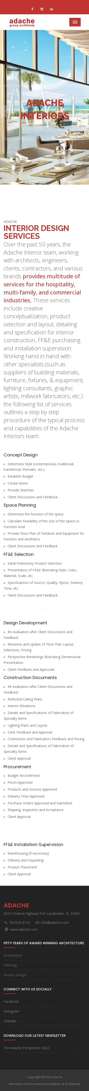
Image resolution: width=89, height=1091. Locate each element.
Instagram (11, 1011)
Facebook (11, 1001)
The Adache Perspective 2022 (26, 1048)
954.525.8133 (19, 922)
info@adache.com (55, 922)
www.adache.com (23, 929)
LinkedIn (10, 1021)
